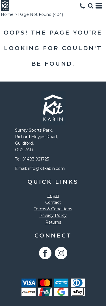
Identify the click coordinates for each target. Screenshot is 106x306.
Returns (53, 222)
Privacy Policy (53, 215)
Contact (53, 202)
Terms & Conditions (53, 208)
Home (7, 14)
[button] (90, 5)
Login (53, 195)
